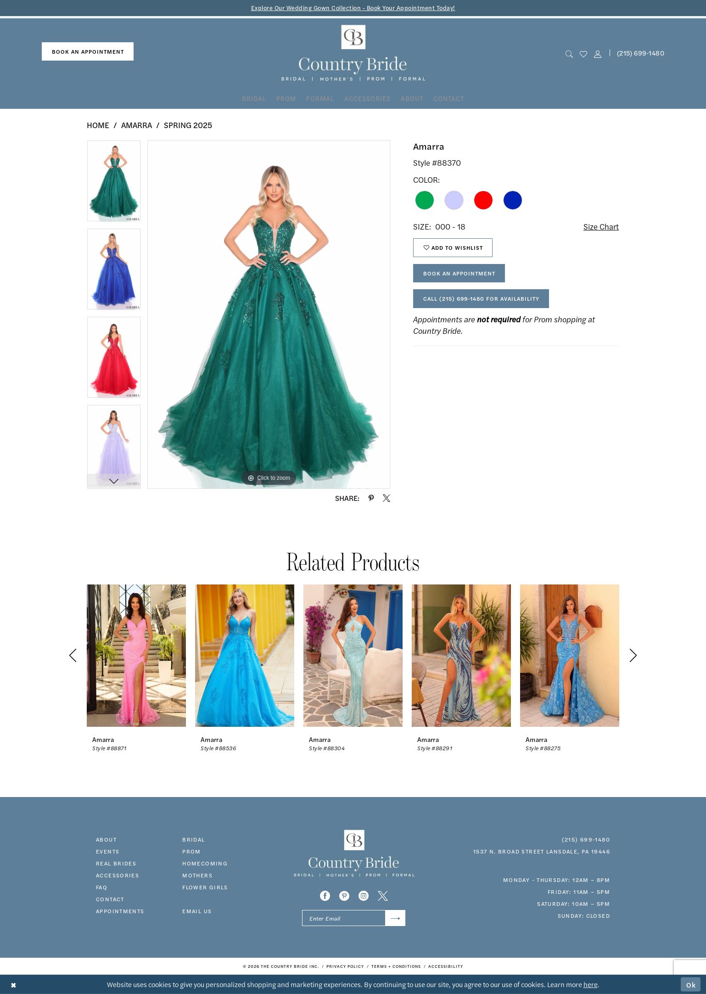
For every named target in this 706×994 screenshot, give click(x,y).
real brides (116, 863)
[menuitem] (88, 51)
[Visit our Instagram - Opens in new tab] (364, 896)
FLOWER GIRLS (205, 887)
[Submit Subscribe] (395, 918)
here (590, 984)
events (107, 851)
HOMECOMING (205, 863)
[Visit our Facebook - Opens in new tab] (325, 896)
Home (98, 124)
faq (101, 887)
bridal (193, 839)
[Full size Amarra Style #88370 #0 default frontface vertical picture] (269, 314)
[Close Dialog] (14, 985)
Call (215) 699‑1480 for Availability (481, 298)
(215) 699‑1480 (586, 839)
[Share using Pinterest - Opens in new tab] (371, 498)
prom (191, 851)
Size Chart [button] (601, 226)
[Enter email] (353, 918)
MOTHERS (197, 875)
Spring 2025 (188, 124)
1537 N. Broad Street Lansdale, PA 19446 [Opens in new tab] (541, 851)
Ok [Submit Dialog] (691, 984)
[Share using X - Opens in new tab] (386, 498)
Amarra (136, 124)
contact (110, 899)
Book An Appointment (459, 273)
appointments (120, 911)
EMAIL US (197, 911)
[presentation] (136, 655)
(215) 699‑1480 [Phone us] (640, 52)
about (106, 839)
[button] (598, 53)
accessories (117, 875)
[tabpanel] (114, 184)
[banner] (353, 53)
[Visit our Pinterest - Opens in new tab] (344, 896)
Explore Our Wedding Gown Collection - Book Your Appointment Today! (353, 7)
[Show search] (569, 53)
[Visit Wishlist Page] (583, 53)
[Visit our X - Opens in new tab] (383, 896)
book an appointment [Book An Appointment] (88, 51)
